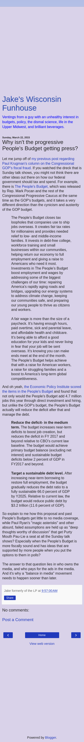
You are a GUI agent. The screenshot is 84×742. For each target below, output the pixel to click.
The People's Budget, (32, 186)
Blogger (50, 737)
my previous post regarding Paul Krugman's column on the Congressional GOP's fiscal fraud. (38, 163)
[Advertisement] (42, 49)
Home (41, 635)
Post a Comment (17, 619)
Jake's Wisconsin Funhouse (31, 103)
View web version (42, 643)
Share (9, 597)
